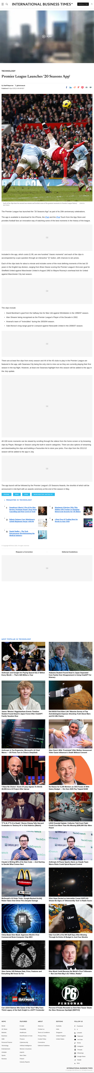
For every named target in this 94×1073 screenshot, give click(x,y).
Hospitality (23, 1029)
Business (4, 1036)
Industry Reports (25, 1062)
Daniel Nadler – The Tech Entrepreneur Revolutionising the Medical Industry (22, 533)
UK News (4, 1029)
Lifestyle (4, 1052)
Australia (58, 1026)
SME (3, 1039)
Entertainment (6, 1049)
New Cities (23, 1055)
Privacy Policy (42, 1036)
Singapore (59, 1032)
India (57, 1029)
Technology (5, 1045)
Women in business (25, 1049)
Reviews (4, 1059)
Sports (4, 1055)
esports (22, 1052)
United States (60, 1039)
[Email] (86, 87)
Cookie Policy (42, 1039)
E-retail (22, 1026)
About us (40, 1026)
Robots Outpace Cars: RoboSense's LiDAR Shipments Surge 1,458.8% (22, 520)
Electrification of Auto (26, 1036)
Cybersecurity (24, 1042)
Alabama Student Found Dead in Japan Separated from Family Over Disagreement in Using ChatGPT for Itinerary (70, 675)
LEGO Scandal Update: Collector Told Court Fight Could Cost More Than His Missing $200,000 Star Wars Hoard (70, 825)
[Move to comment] (90, 87)
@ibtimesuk (21, 85)
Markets (4, 1032)
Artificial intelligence (26, 1045)
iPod (58, 217)
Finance (22, 1039)
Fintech (22, 1059)
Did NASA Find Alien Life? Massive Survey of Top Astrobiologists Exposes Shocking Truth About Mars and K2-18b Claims (69, 714)
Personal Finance (7, 1042)
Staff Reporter (9, 85)
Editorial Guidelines (70, 552)
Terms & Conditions (44, 1032)
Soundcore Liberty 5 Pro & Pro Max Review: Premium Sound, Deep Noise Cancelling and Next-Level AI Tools (23, 509)
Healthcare (23, 1032)
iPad (47, 217)
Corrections (41, 1042)
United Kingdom (61, 1036)
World (3, 1026)
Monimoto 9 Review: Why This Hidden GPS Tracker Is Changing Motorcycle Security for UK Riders (68, 509)
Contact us (41, 1029)
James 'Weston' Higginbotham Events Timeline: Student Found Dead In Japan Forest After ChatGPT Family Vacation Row (22, 714)
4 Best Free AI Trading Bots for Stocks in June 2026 (66, 520)
